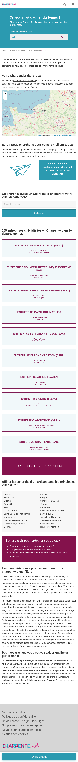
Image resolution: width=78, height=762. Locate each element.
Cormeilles (9, 504)
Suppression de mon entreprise (22, 725)
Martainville (9, 517)
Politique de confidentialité (19, 716)
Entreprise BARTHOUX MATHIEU (39, 312)
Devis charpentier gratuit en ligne (23, 721)
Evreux (7, 501)
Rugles (43, 494)
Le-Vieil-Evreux (11, 510)
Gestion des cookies (15, 734)
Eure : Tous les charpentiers (39, 466)
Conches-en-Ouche (49, 501)
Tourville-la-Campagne (51, 517)
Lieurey (7, 527)
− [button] (5, 98)
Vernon (43, 504)
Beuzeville (9, 497)
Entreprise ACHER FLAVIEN (39, 377)
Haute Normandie (34, 51)
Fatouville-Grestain (49, 523)
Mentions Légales (13, 712)
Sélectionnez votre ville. (21, 32)
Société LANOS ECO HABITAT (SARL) (39, 245)
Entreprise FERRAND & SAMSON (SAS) (39, 333)
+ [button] (5, 94)
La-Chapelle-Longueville (15, 520)
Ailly (6, 507)
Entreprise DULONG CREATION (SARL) (39, 355)
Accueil (4, 51)
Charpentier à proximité (24, 80)
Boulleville (45, 507)
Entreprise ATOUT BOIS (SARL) (39, 420)
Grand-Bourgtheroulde (14, 523)
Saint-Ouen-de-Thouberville (17, 514)
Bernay (7, 494)
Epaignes (44, 497)
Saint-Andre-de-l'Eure (50, 520)
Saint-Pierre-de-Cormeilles (53, 510)
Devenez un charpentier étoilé (21, 729)
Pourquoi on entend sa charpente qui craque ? (32, 546)
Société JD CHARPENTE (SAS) (39, 442)
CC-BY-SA (72, 135)
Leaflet (40, 135)
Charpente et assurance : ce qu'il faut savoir (31, 549)
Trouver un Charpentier (17, 51)
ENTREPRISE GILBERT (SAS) (39, 398)
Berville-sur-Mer (47, 514)
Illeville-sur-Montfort (49, 527)
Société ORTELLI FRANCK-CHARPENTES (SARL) (39, 290)
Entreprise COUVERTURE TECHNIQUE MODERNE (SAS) (39, 268)
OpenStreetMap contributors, (60, 135)
